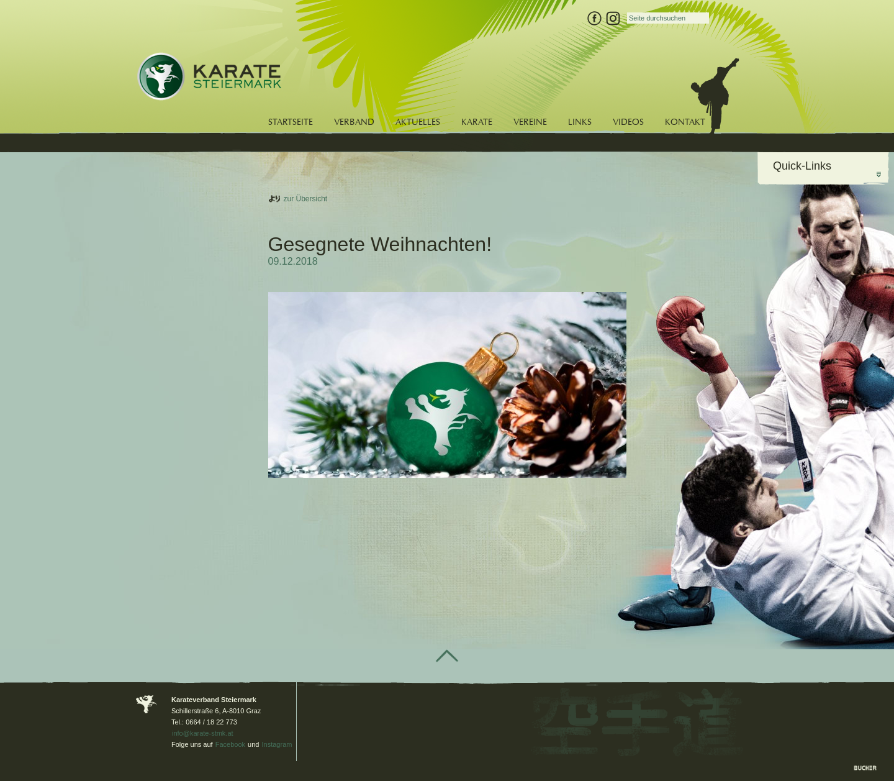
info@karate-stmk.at (202, 733)
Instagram (277, 744)
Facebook (230, 744)
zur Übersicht (306, 198)
